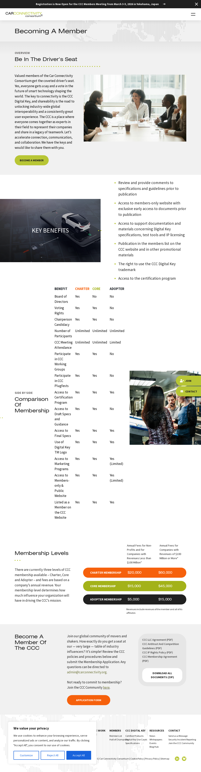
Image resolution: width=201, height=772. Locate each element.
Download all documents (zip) (162, 675)
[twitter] (184, 758)
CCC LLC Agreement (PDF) (157, 640)
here (106, 687)
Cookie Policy (137, 758)
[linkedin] (177, 758)
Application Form (88, 700)
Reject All (52, 755)
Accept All (79, 755)
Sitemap (165, 758)
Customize (26, 755)
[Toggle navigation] (193, 14)
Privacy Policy (152, 758)
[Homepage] (24, 14)
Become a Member (32, 160)
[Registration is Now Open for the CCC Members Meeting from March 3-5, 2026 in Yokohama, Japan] (100, 4)
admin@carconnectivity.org (87, 672)
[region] (52, 743)
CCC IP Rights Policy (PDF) (157, 652)
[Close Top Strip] (196, 4)
